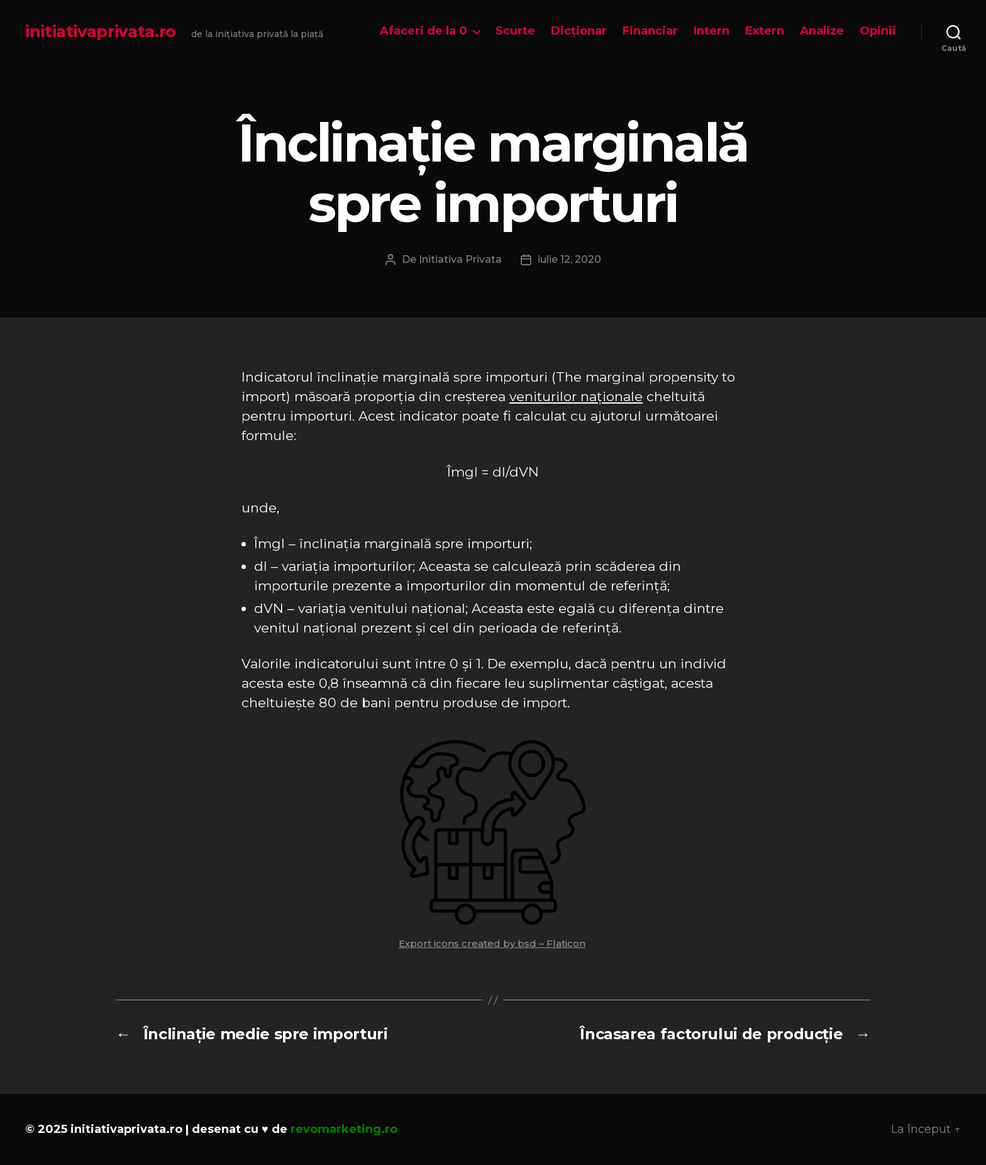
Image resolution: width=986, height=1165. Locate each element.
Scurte (515, 31)
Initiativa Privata (460, 259)
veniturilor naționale (576, 396)
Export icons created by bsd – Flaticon (492, 943)
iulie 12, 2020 (569, 259)
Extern (764, 31)
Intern (711, 31)
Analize (822, 31)
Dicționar (579, 31)
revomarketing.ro (344, 1129)
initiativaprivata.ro (100, 31)
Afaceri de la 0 (423, 31)
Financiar (650, 31)
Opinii (878, 31)
